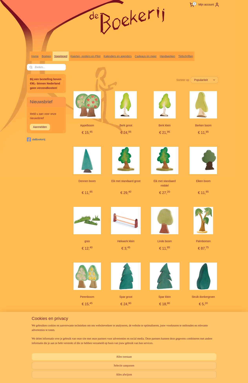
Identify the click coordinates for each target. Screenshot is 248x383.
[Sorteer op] (204, 80)
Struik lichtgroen (125, 352)
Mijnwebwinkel (165, 376)
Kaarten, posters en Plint (85, 56)
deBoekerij (36, 139)
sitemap (115, 376)
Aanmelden (40, 127)
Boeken (46, 56)
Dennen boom (87, 181)
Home (34, 56)
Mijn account (208, 4)
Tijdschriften (185, 56)
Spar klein (164, 296)
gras (87, 241)
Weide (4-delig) (203, 352)
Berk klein (164, 125)
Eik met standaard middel (165, 183)
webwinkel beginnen (135, 376)
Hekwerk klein (125, 241)
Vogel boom (164, 352)
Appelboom (87, 125)
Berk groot (125, 125)
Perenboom (87, 296)
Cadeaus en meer (145, 56)
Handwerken (167, 56)
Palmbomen (203, 241)
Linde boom (164, 241)
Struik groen (87, 352)
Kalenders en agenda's (118, 56)
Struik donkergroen (203, 296)
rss (122, 376)
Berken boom (203, 125)
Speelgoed (60, 56)
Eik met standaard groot (125, 181)
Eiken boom (203, 181)
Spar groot (125, 296)
